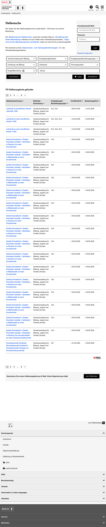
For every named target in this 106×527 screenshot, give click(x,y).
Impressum (7, 439)
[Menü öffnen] (102, 8)
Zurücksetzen (14, 77)
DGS (6, 462)
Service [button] (4, 517)
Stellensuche (16, 13)
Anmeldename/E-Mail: (86, 26)
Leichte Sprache (10, 468)
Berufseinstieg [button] (7, 481)
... (17, 95)
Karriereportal (5, 13)
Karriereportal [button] (7, 433)
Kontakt (5, 445)
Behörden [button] (5, 523)
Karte (78, 77)
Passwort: (81, 35)
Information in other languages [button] (14, 493)
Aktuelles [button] (5, 499)
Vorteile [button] (4, 487)
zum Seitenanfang (95, 423)
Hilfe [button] (3, 474)
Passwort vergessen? (85, 53)
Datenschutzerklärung (11, 451)
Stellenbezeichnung (15, 101)
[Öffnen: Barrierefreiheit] (91, 8)
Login (95, 48)
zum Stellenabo (91, 376)
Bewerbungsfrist (92, 101)
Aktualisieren (92, 77)
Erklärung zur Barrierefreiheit (13, 456)
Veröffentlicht (77, 101)
